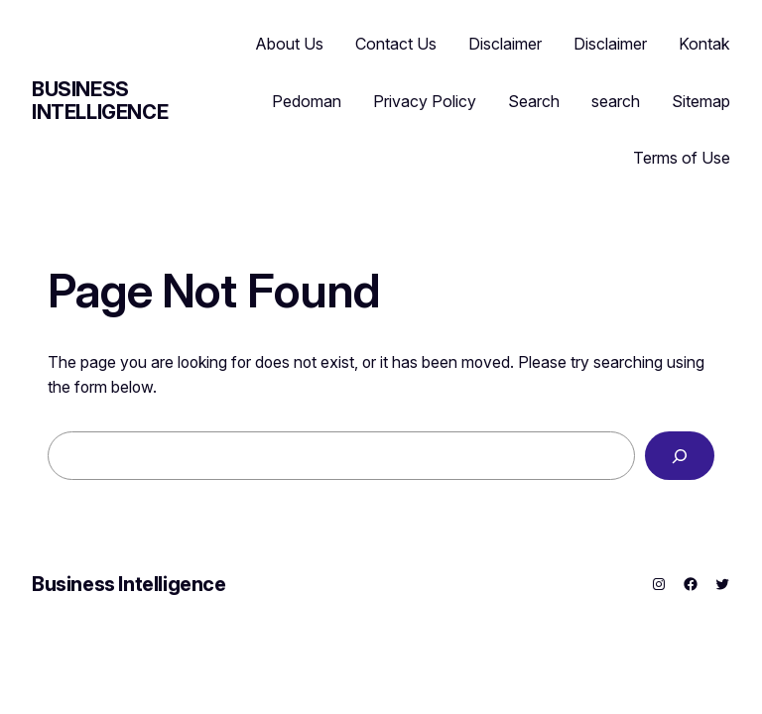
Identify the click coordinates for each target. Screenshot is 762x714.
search (615, 101)
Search (534, 101)
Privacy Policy (424, 101)
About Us (289, 44)
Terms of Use (681, 158)
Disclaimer (505, 44)
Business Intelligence (100, 100)
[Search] (679, 455)
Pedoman (306, 101)
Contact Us (396, 44)
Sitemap (701, 101)
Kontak (704, 44)
